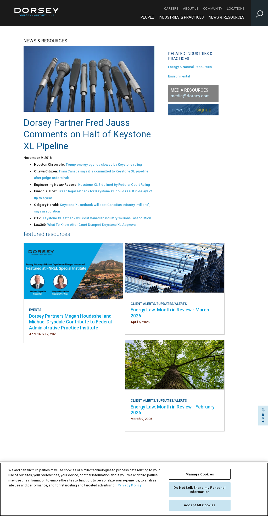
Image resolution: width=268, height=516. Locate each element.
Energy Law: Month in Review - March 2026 (170, 312)
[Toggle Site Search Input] (259, 13)
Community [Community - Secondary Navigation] (212, 8)
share (263, 413)
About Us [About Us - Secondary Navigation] (190, 8)
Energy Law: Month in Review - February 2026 (173, 409)
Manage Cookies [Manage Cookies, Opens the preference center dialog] (200, 474)
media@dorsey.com (190, 95)
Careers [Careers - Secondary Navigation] (171, 8)
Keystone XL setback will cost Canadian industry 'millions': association (96, 218)
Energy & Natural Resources (190, 67)
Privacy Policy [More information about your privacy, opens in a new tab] (130, 485)
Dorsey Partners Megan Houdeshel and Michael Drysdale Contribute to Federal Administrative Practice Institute (70, 321)
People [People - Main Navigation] (147, 17)
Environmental (179, 76)
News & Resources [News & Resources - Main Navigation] (226, 17)
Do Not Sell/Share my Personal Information (200, 490)
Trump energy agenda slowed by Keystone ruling (104, 164)
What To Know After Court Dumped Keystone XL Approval (91, 225)
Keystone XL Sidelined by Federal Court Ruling (114, 185)
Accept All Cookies (199, 505)
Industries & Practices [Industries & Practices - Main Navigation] (181, 17)
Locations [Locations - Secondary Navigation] (235, 8)
